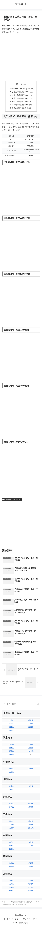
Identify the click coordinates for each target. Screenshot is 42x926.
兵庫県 (30, 821)
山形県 (30, 723)
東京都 (30, 748)
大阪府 (11, 828)
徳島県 (11, 863)
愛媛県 (30, 863)
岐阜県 (11, 804)
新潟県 (11, 768)
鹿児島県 (30, 887)
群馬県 (11, 751)
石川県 (11, 789)
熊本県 (11, 891)
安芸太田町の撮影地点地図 (21, 108)
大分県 (30, 880)
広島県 (30, 842)
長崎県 (11, 887)
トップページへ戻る (11, 919)
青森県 (11, 723)
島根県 (11, 845)
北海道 (11, 720)
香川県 (11, 866)
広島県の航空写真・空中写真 (12, 499)
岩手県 (11, 727)
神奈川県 (30, 751)
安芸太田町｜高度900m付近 (22, 101)
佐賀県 (11, 884)
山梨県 (11, 772)
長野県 (30, 768)
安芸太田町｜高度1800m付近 (22, 98)
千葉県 (30, 744)
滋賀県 (11, 821)
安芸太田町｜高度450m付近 (22, 105)
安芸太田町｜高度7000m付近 (22, 92)
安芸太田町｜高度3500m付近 (22, 95)
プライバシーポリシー (31, 919)
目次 (18, 84)
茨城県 (11, 744)
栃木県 (11, 748)
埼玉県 (11, 754)
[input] (21, 704)
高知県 (30, 866)
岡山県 (11, 849)
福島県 (30, 727)
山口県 (30, 845)
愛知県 (30, 804)
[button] (38, 704)
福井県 (30, 786)
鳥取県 (11, 842)
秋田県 (30, 720)
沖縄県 (30, 891)
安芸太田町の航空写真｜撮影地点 (22, 89)
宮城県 (11, 730)
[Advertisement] (21, 57)
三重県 (30, 807)
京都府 (11, 825)
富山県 (11, 786)
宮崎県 (30, 884)
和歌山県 (30, 828)
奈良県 (30, 825)
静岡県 (11, 807)
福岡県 (11, 880)
